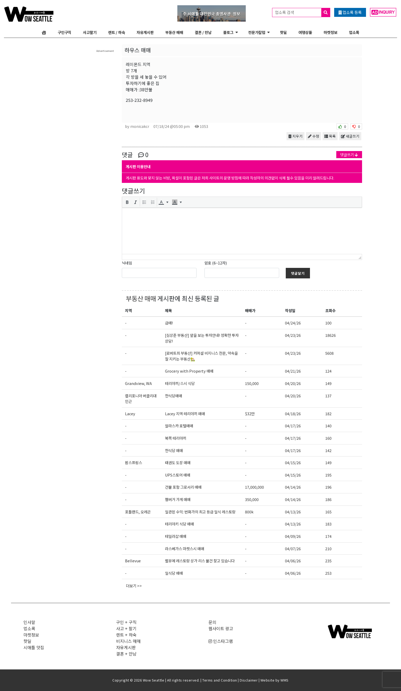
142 (328, 450)
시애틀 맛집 (33, 647)
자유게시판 (145, 32)
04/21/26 (293, 371)
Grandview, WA (138, 383)
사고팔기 (90, 32)
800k (249, 511)
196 (328, 487)
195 (328, 475)
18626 (330, 335)
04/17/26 (293, 425)
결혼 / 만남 (203, 32)
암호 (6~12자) (215, 263)
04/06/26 (293, 560)
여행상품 (305, 32)
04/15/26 (293, 462)
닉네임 (127, 263)
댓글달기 (298, 273)
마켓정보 (330, 32)
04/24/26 (293, 323)
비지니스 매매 (128, 641)
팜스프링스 (133, 462)
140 (328, 425)
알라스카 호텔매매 (179, 425)
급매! (169, 323)
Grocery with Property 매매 (189, 371)
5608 (329, 353)
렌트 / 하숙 (116, 32)
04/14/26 (293, 487)
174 (328, 536)
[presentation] (127, 202)
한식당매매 (173, 395)
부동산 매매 (174, 32)
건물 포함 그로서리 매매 (183, 487)
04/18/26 (293, 413)
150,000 (252, 383)
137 (328, 395)
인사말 (29, 622)
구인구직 (64, 32)
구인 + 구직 (126, 622)
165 (328, 511)
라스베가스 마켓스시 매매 (184, 548)
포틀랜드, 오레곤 (138, 511)
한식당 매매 (174, 450)
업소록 (354, 32)
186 (328, 499)
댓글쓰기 (349, 154)
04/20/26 (293, 383)
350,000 (252, 499)
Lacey (130, 413)
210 (328, 548)
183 (328, 524)
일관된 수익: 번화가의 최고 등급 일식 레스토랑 (200, 511)
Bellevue (133, 560)
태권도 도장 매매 (178, 462)
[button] (127, 202)
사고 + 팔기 (126, 628)
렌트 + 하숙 (126, 635)
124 (328, 371)
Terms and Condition (219, 680)
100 (328, 323)
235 (328, 560)
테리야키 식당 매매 (179, 524)
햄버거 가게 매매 (178, 499)
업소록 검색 (302, 12)
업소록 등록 (350, 12)
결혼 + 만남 (126, 653)
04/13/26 (293, 511)
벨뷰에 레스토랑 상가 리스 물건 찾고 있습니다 (200, 560)
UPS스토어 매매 (177, 475)
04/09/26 (293, 536)
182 (328, 413)
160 (328, 438)
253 (328, 573)
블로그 (228, 32)
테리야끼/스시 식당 (180, 383)
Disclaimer (249, 680)
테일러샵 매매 (175, 536)
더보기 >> (134, 585)
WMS (284, 680)
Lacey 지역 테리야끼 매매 (185, 413)
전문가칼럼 (256, 32)
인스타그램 (220, 641)
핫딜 (283, 32)
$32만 (250, 413)
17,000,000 (254, 487)
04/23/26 (293, 335)
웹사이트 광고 (220, 628)
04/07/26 (293, 548)
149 (328, 383)
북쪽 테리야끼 (175, 438)
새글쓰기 (350, 136)
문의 (212, 622)
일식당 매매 (174, 573)
